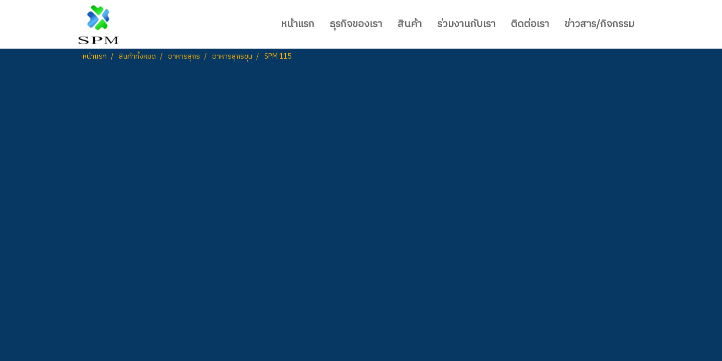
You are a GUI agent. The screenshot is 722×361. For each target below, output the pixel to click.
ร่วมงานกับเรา (466, 24)
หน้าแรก (297, 24)
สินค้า (410, 24)
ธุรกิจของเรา (356, 24)
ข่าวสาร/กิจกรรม (599, 24)
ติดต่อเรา (530, 24)
